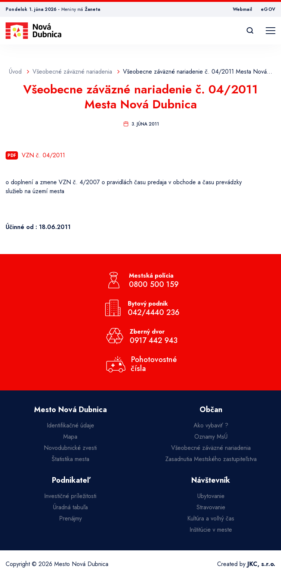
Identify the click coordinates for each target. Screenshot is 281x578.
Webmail (242, 9)
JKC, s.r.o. (261, 564)
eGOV (268, 9)
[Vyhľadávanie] (250, 30)
